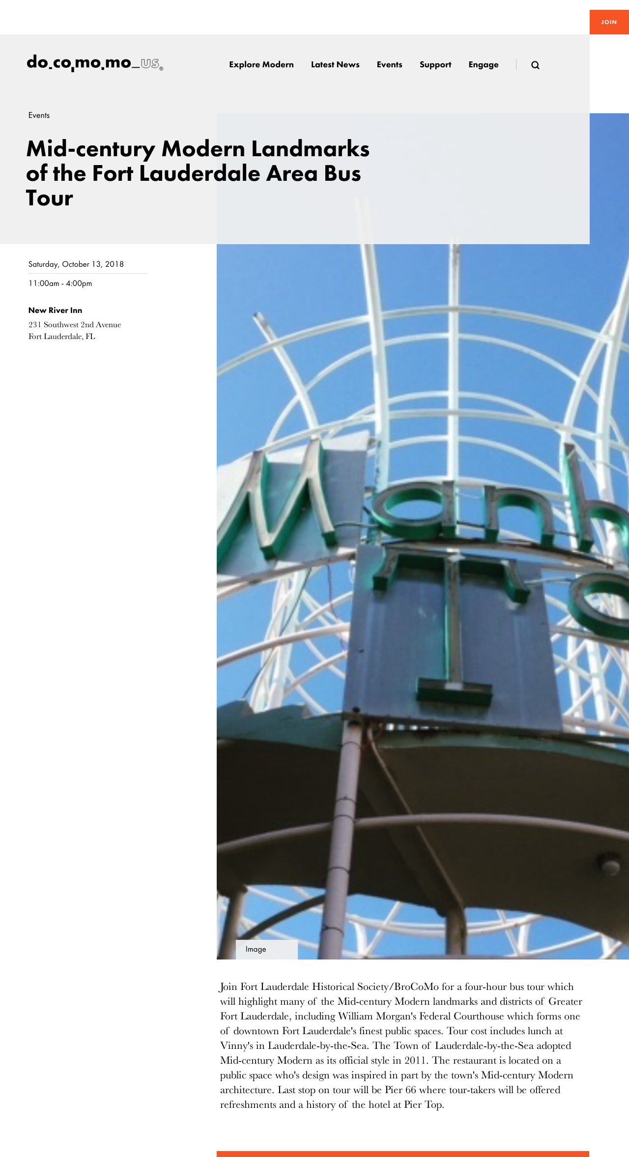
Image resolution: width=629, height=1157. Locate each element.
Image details (256, 952)
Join (609, 22)
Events (39, 115)
